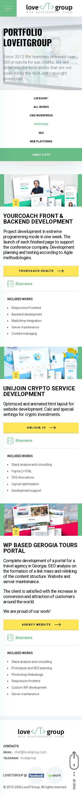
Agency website (41, 624)
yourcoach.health (41, 270)
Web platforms (41, 141)
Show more (23, 283)
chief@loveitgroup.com (30, 752)
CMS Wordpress (41, 115)
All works (41, 107)
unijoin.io (41, 427)
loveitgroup (28, 758)
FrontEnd (41, 124)
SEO (41, 132)
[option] (41, 87)
